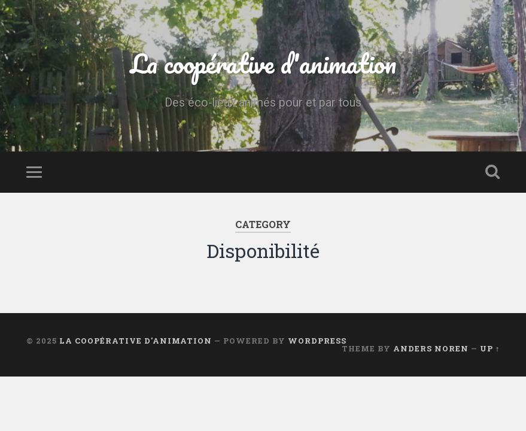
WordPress (317, 340)
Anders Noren (431, 348)
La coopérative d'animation (263, 63)
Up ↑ (490, 348)
